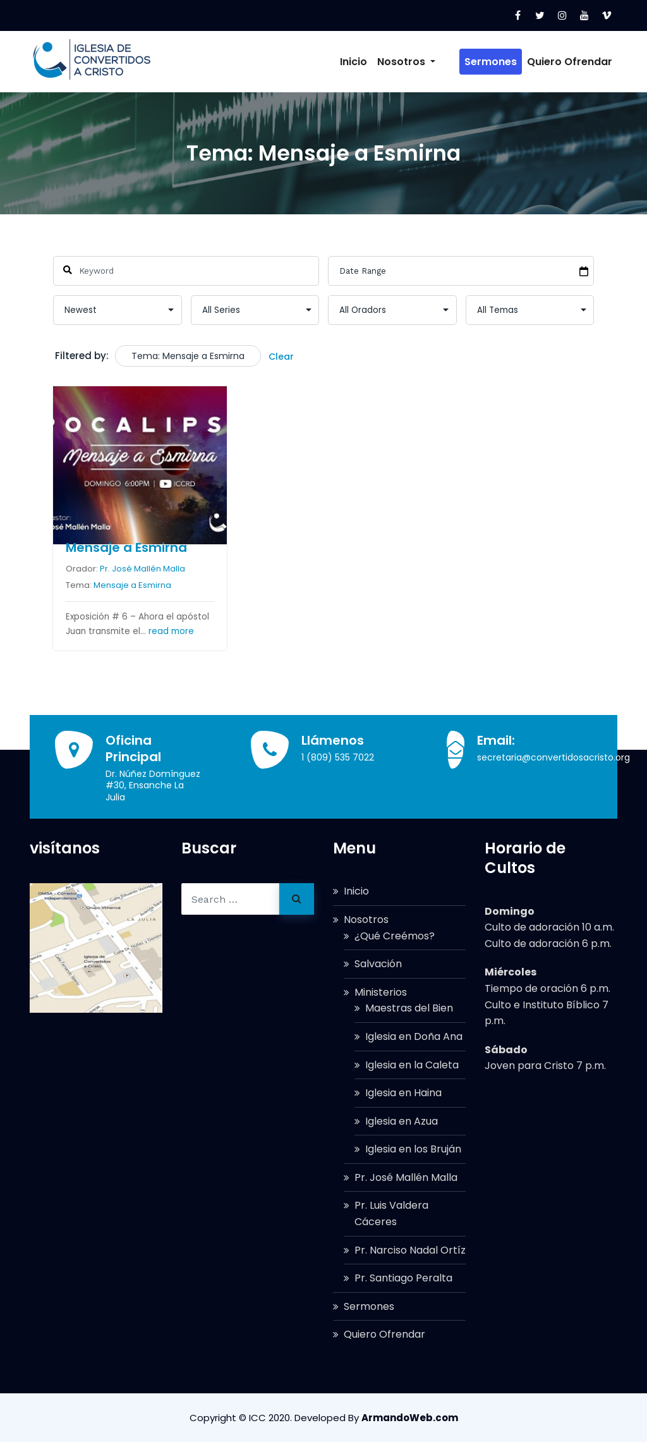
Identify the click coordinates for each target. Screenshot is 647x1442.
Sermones (490, 61)
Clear (281, 356)
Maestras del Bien (409, 1008)
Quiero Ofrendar (569, 61)
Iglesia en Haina (403, 1092)
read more (170, 631)
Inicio (372, 61)
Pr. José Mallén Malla (141, 569)
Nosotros (425, 61)
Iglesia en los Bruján (413, 1149)
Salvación (378, 963)
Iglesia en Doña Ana (414, 1036)
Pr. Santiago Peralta (403, 1278)
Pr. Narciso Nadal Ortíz (410, 1250)
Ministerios (380, 992)
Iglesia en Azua (401, 1121)
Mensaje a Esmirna (125, 547)
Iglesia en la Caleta (412, 1065)
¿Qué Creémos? (394, 936)
